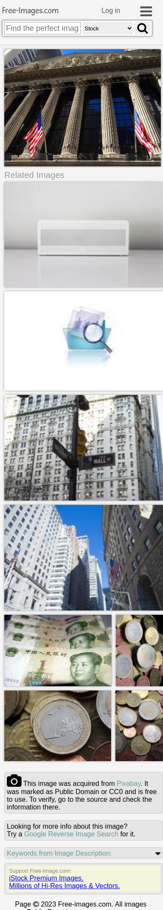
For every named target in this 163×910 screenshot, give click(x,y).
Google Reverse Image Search (71, 834)
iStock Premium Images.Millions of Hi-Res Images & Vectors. (64, 882)
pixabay (129, 784)
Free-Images (30, 11)
